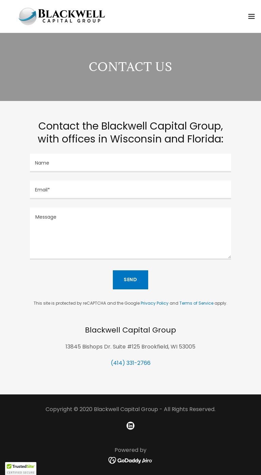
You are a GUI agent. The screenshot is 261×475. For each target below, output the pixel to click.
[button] (251, 16)
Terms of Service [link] (196, 303)
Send (131, 279)
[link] (61, 16)
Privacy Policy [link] (155, 303)
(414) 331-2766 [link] (131, 363)
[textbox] (130, 163)
